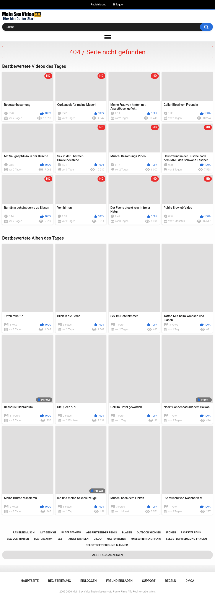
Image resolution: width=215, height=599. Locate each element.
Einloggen (118, 4)
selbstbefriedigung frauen (186, 538)
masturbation (43, 539)
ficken (171, 532)
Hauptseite (30, 580)
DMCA (190, 580)
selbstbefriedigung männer (107, 545)
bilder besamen (71, 532)
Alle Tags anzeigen (107, 555)
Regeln (170, 580)
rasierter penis (191, 532)
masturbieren (116, 538)
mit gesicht (48, 532)
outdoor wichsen (149, 532)
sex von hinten (18, 538)
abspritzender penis (101, 532)
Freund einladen (119, 580)
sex (60, 539)
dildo (98, 538)
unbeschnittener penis (146, 539)
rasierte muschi (24, 532)
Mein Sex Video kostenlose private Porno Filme (100, 591)
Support (148, 580)
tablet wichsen (77, 538)
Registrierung (98, 4)
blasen (127, 532)
